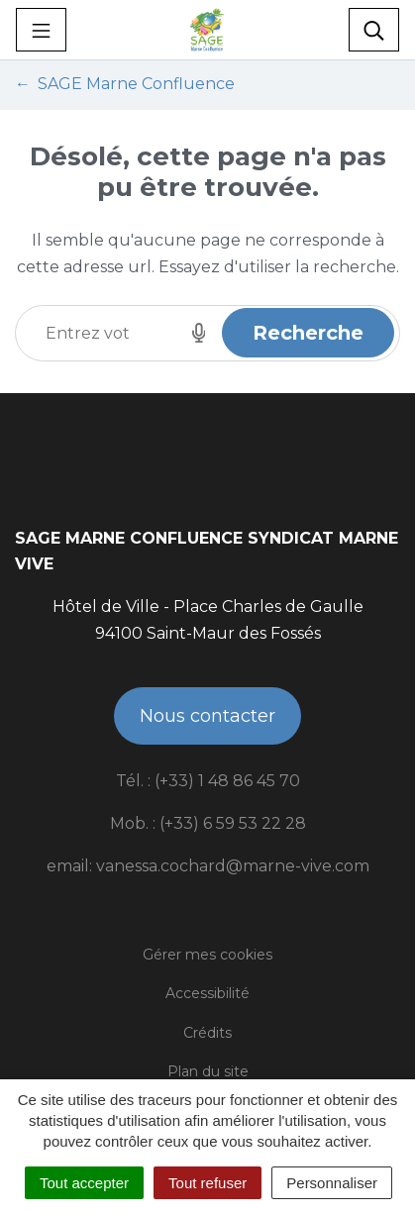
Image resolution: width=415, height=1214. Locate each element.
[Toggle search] (374, 29)
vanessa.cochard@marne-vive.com (232, 866)
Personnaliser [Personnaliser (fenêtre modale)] (331, 1182)
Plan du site (208, 1071)
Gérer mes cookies (207, 954)
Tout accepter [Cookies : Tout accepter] (84, 1182)
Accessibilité (207, 993)
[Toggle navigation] (41, 29)
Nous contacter (207, 716)
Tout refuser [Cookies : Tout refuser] (207, 1182)
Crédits (207, 1033)
